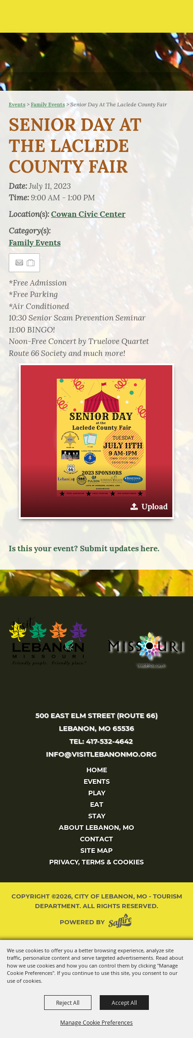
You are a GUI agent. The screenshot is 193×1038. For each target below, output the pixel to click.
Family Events (48, 104)
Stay (96, 816)
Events (17, 104)
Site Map (96, 850)
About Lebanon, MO (96, 827)
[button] (168, 19)
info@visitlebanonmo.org (101, 754)
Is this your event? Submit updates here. (84, 548)
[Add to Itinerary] (31, 262)
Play (96, 793)
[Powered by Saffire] (121, 922)
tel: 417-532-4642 (101, 741)
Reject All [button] (67, 1002)
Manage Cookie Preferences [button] (96, 1022)
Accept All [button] (124, 1002)
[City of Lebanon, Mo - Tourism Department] (69, 45)
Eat (96, 804)
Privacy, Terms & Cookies (96, 862)
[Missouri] (144, 649)
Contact (96, 839)
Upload (155, 507)
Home (96, 770)
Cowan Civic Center (88, 214)
